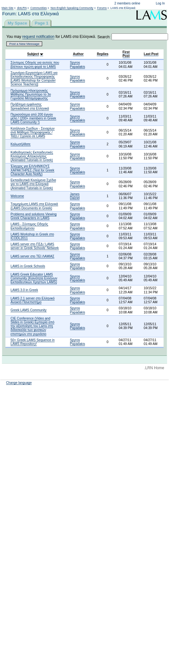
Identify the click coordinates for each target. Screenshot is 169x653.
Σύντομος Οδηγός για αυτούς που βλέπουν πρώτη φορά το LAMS (35, 64)
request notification (38, 36)
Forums (102, 8)
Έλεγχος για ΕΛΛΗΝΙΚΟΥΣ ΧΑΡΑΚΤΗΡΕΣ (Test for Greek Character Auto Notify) (32, 170)
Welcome (17, 196)
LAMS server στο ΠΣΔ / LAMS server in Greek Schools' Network (35, 246)
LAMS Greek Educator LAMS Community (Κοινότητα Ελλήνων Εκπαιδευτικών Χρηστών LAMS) (34, 278)
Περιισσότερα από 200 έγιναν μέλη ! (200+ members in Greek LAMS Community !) (33, 118)
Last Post (151, 54)
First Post (126, 54)
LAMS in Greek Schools (28, 266)
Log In (160, 3)
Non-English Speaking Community (71, 8)
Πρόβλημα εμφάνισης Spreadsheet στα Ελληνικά (30, 106)
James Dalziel (75, 196)
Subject (33, 54)
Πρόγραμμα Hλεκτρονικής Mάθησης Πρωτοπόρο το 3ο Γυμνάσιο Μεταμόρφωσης (31, 94)
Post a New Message (24, 44)
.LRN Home (154, 368)
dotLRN (22, 8)
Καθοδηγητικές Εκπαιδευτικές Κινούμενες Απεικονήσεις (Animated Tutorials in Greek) (32, 156)
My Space (17, 23)
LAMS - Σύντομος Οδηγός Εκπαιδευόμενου (29, 226)
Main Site (7, 8)
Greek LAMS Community (29, 310)
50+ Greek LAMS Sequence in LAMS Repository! (33, 342)
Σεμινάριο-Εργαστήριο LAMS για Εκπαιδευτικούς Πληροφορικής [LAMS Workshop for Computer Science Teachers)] (34, 78)
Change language (19, 382)
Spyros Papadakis (77, 64)
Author (78, 54)
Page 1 (42, 23)
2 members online (127, 3)
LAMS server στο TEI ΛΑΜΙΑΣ (32, 256)
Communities (38, 8)
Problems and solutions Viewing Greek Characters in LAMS (34, 216)
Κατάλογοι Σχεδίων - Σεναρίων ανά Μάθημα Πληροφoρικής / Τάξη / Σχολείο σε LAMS (33, 132)
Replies (102, 54)
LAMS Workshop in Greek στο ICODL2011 (32, 236)
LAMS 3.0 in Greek (24, 290)
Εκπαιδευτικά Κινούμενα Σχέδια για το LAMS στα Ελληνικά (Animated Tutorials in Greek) (33, 184)
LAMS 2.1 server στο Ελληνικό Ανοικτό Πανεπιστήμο (33, 300)
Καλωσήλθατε (21, 144)
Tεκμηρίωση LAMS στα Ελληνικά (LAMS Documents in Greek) (34, 206)
